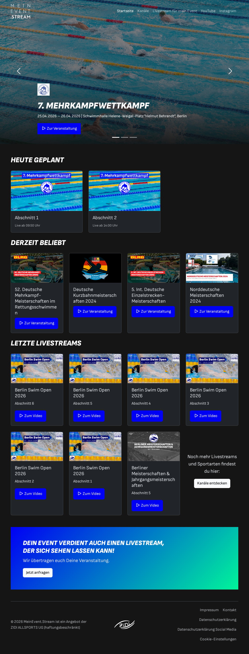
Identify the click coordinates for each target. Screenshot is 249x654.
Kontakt (229, 610)
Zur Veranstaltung (59, 128)
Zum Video (30, 416)
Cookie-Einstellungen (218, 639)
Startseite (125, 11)
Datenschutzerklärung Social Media (207, 629)
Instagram (227, 11)
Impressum (209, 610)
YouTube (208, 11)
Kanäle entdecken (212, 483)
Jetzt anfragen (37, 572)
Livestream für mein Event (175, 11)
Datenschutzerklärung (217, 620)
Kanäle (143, 11)
